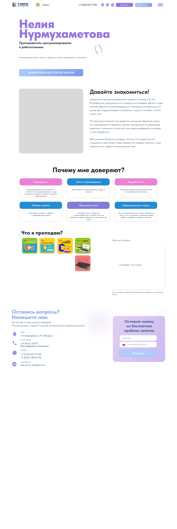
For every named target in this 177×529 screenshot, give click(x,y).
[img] (20, 4)
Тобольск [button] (45, 5)
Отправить (138, 353)
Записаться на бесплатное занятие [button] (51, 72)
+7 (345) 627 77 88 (87, 4)
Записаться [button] (143, 5)
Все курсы (124, 5)
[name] (138, 338)
